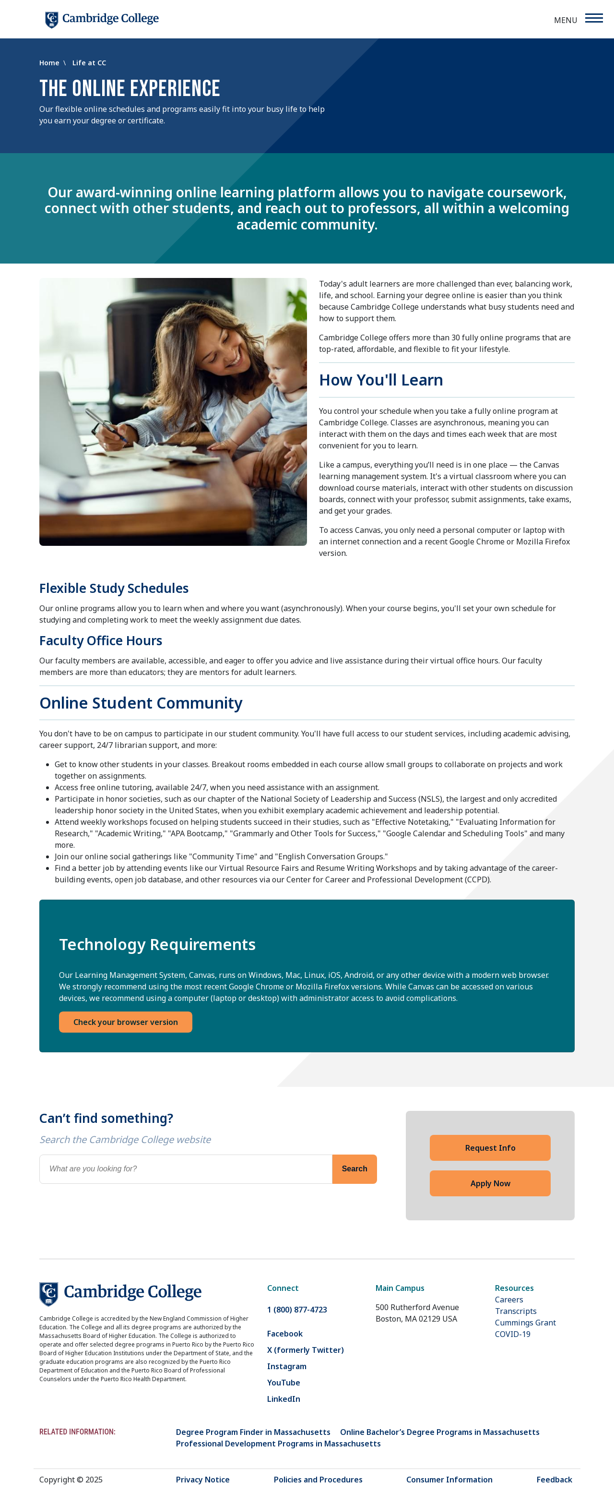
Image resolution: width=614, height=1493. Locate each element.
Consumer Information (449, 1479)
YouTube (283, 1382)
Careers (509, 1299)
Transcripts (516, 1311)
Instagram (287, 1366)
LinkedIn (283, 1399)
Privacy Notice (203, 1479)
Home (50, 62)
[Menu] (593, 18)
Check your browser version (125, 1022)
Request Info (490, 1148)
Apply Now (490, 1183)
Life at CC (89, 62)
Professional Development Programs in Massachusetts (278, 1443)
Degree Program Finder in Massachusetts (253, 1432)
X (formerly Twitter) (305, 1350)
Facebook (285, 1333)
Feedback (554, 1479)
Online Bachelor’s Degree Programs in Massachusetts (440, 1432)
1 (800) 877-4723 (297, 1309)
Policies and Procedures (318, 1479)
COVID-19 (513, 1334)
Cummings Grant (525, 1322)
